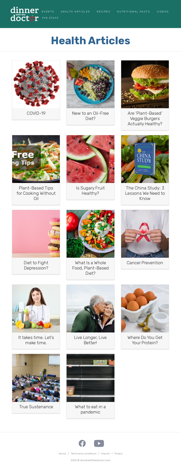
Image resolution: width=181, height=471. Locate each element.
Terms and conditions (83, 453)
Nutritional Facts (133, 11)
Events (48, 11)
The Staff (50, 17)
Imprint (105, 453)
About (62, 453)
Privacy (118, 453)
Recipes (103, 11)
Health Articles (75, 11)
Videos (163, 11)
